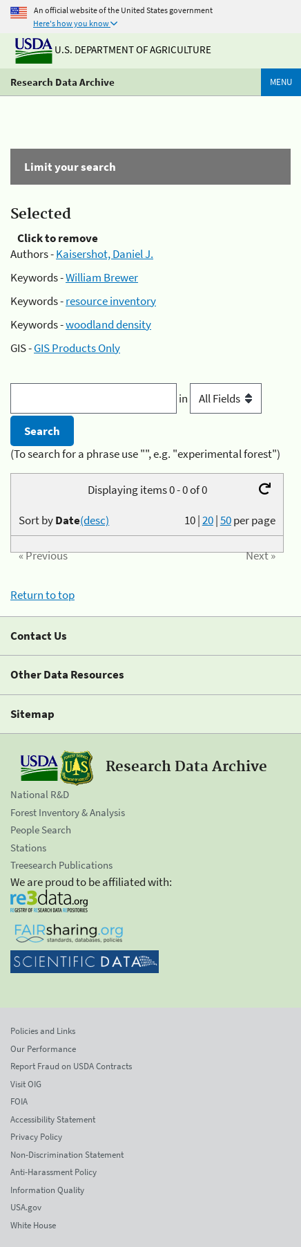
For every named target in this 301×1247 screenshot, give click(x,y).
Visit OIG (25, 1084)
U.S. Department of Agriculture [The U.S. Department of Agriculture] (113, 49)
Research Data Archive (62, 82)
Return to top (42, 594)
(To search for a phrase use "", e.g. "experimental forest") (145, 453)
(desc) (94, 520)
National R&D (39, 794)
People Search (40, 829)
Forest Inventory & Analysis (67, 812)
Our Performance (43, 1049)
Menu (281, 82)
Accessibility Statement (52, 1119)
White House (33, 1225)
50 (225, 520)
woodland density (108, 324)
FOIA (19, 1101)
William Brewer (102, 277)
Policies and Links (42, 1031)
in (220, 398)
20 (207, 520)
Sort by (64, 520)
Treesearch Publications (61, 864)
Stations (28, 847)
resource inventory (111, 300)
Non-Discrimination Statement (67, 1155)
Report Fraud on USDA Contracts (71, 1066)
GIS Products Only (77, 347)
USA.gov (25, 1207)
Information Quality (47, 1190)
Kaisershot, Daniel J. (104, 253)
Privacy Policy (36, 1137)
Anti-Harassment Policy (53, 1172)
